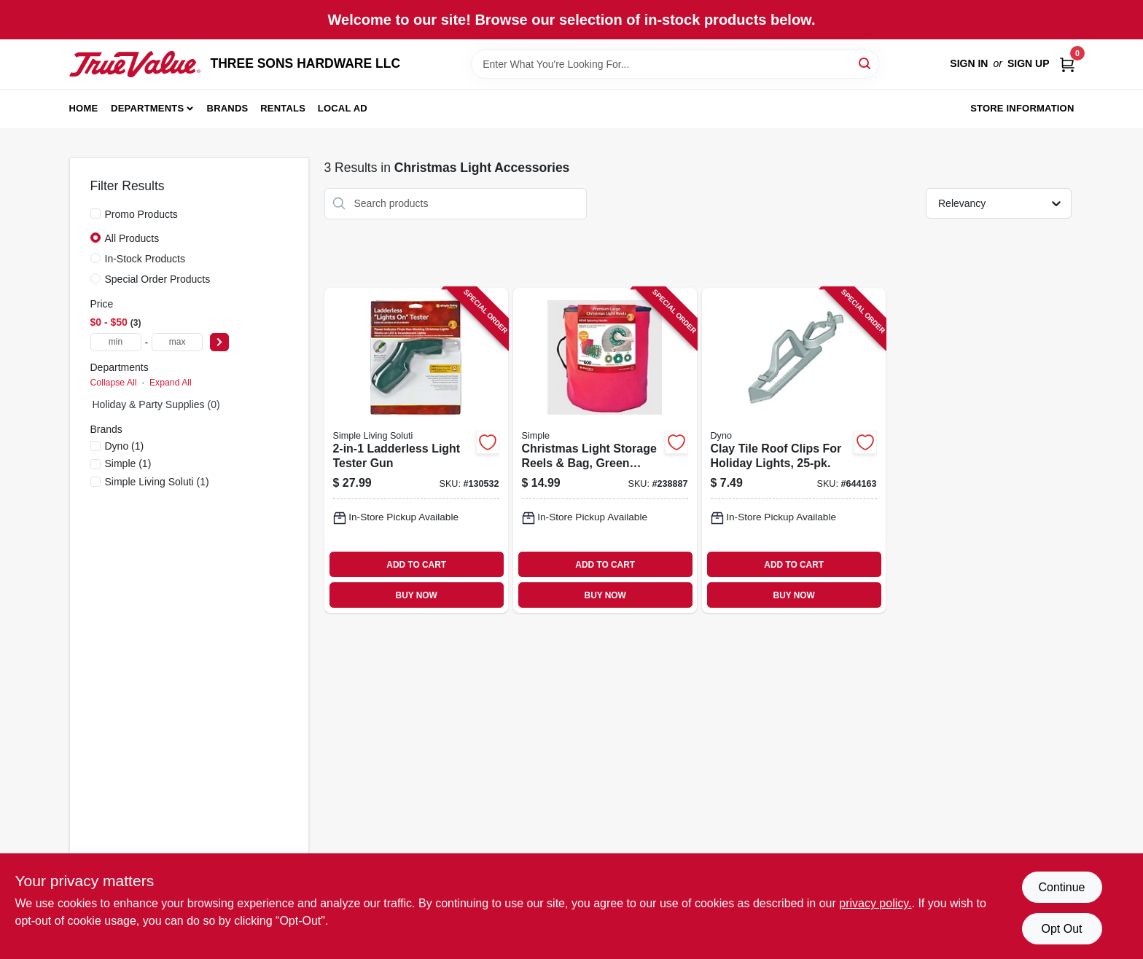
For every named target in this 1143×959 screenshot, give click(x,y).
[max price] (177, 342)
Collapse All (113, 382)
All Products (132, 238)
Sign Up (1028, 63)
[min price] (115, 342)
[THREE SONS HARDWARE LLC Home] (134, 64)
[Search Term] (675, 64)
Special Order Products (158, 279)
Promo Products (141, 214)
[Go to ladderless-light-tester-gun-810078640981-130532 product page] (416, 451)
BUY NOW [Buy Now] (416, 595)
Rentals (282, 108)
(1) (124, 446)
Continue (1061, 887)
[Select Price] (219, 342)
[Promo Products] (95, 213)
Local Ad (342, 108)
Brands (228, 108)
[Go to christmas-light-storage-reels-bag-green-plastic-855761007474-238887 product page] (605, 451)
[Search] (865, 63)
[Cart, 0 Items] (1067, 63)
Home (83, 108)
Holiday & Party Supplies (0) (156, 404)
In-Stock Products (145, 258)
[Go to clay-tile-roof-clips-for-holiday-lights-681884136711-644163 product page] (794, 451)
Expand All (170, 382)
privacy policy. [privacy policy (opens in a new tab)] (875, 903)
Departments (147, 108)
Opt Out (1061, 929)
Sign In (969, 63)
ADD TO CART (416, 565)
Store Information (1022, 108)
